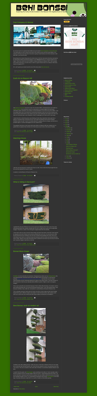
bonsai (27, 244)
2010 (66, 124)
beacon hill (19, 71)
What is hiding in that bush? (24, 182)
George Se (50, 276)
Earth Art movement (20, 107)
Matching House (19, 138)
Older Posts (56, 386)
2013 (66, 118)
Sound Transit (68, 86)
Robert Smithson (17, 109)
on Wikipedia (67, 81)
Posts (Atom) (22, 388)
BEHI (66, 94)
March (67, 156)
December (68, 127)
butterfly (31, 244)
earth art (28, 131)
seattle (31, 131)
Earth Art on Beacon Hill (22, 78)
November (68, 129)
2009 (66, 126)
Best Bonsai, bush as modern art (26, 306)
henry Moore (28, 382)
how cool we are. (45, 67)
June (67, 139)
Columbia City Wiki (69, 96)
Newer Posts (16, 386)
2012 (66, 120)
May (67, 141)
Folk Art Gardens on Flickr (70, 85)
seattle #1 (34, 71)
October (68, 131)
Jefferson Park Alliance (70, 88)
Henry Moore (50, 376)
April (67, 142)
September (68, 133)
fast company (29, 71)
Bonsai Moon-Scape (21, 251)
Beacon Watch (68, 93)
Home (36, 386)
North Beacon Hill (68, 91)
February (68, 158)
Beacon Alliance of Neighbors (71, 90)
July (67, 137)
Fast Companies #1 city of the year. (49, 50)
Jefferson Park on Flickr (70, 83)
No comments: (30, 70)
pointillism (28, 299)
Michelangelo (29, 372)
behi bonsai (24, 71)
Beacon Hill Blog (68, 80)
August (68, 135)
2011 (66, 122)
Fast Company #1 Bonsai (23, 22)
